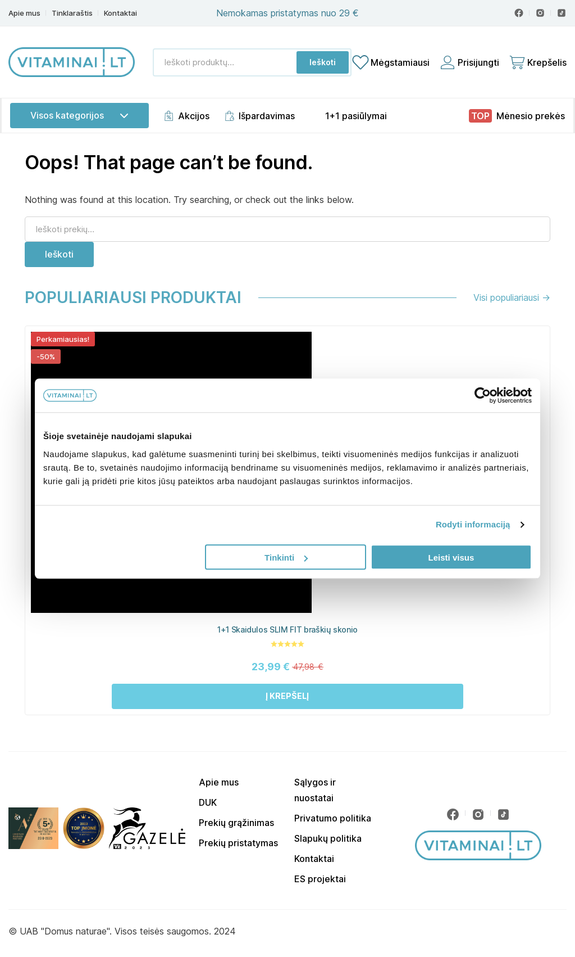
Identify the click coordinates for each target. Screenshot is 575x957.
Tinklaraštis (72, 13)
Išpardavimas (267, 115)
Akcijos (193, 115)
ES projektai (320, 878)
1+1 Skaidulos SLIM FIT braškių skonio (287, 629)
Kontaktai (120, 13)
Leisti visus (451, 557)
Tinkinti (286, 557)
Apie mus (24, 13)
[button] (287, 696)
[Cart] (537, 62)
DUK (208, 802)
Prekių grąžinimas (236, 822)
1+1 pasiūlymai (356, 115)
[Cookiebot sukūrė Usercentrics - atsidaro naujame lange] (482, 395)
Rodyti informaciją (473, 524)
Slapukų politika (328, 838)
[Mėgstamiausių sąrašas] (391, 62)
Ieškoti (322, 62)
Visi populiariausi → (511, 297)
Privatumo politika (332, 818)
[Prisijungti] (469, 62)
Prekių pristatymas (238, 842)
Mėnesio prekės (530, 115)
